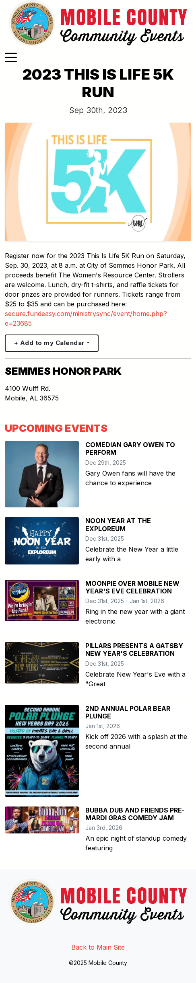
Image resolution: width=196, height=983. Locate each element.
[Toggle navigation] (11, 56)
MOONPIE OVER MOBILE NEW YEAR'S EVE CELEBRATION (132, 587)
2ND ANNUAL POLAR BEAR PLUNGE (127, 712)
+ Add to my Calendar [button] (49, 343)
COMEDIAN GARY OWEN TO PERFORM (130, 448)
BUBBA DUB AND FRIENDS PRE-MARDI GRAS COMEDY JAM (135, 814)
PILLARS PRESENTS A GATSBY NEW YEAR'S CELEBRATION (134, 649)
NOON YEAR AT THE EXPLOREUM (118, 524)
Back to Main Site (98, 947)
